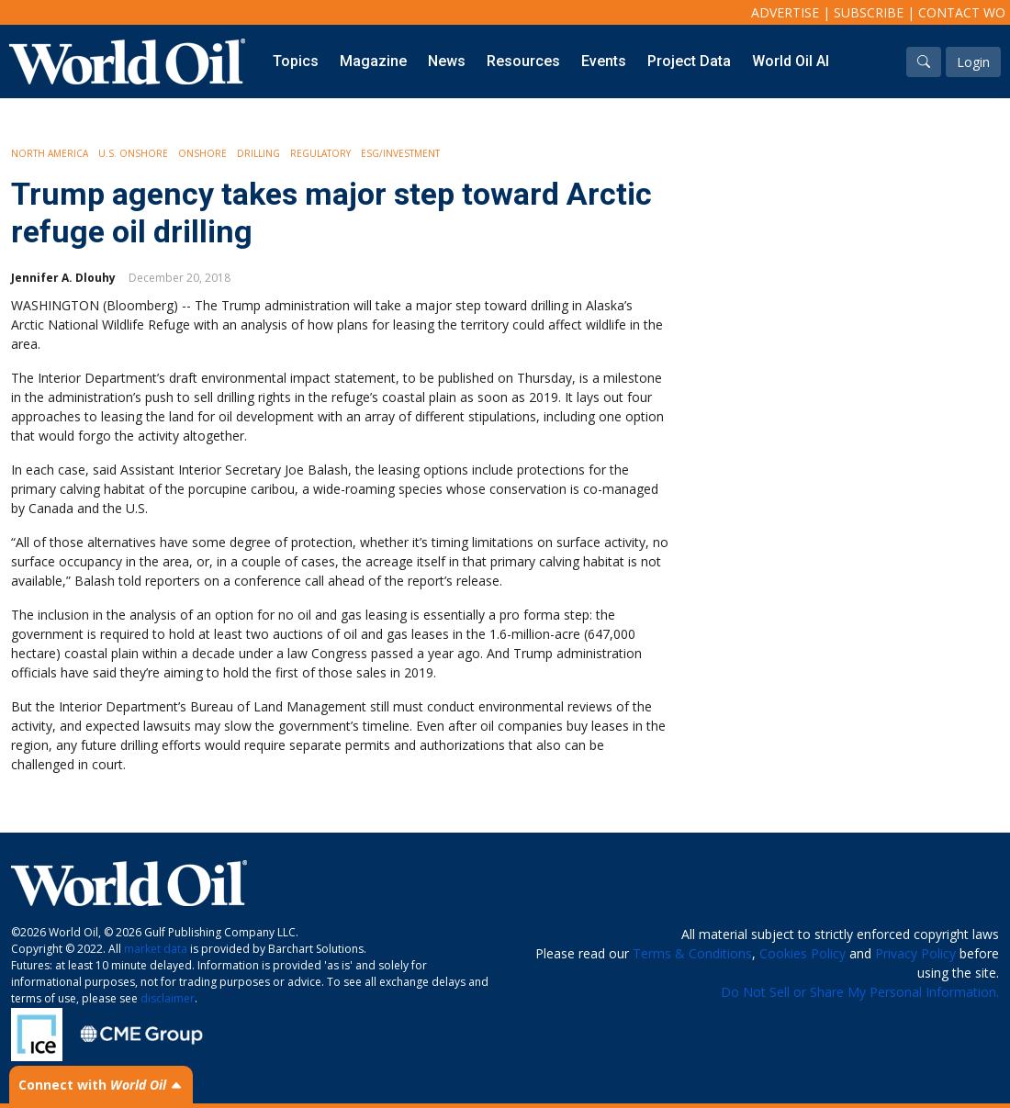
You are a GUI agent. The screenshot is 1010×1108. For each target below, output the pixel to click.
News (447, 61)
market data (155, 949)
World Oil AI (790, 61)
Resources (523, 61)
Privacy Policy (915, 953)
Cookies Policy (802, 953)
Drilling (258, 153)
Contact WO (961, 12)
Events (603, 61)
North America (49, 153)
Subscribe (868, 12)
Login (973, 62)
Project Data (689, 61)
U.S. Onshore (133, 153)
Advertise (785, 12)
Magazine (373, 61)
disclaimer (167, 998)
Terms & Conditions (692, 953)
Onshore (202, 153)
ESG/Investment (400, 153)
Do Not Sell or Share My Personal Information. (860, 992)
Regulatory (320, 153)
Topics (296, 61)
